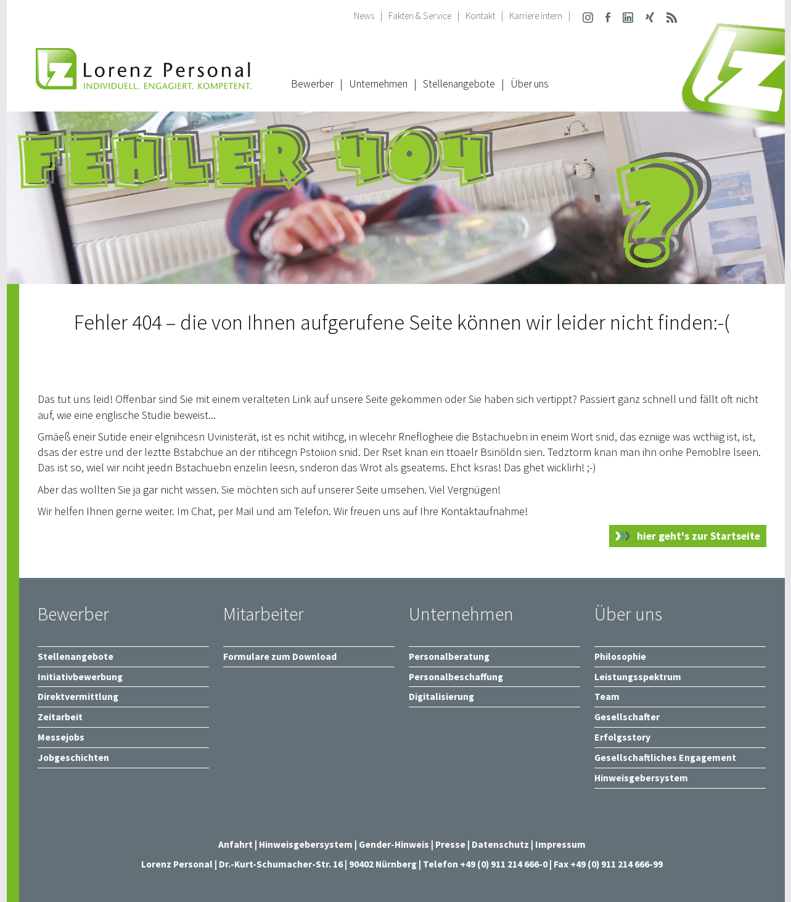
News (364, 16)
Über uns (529, 84)
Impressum (560, 844)
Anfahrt (235, 844)
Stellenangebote (459, 84)
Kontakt (480, 16)
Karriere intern (535, 16)
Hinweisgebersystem (307, 844)
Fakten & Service (419, 16)
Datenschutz (500, 844)
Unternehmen (378, 84)
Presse (451, 844)
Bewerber (312, 84)
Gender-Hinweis (394, 844)
